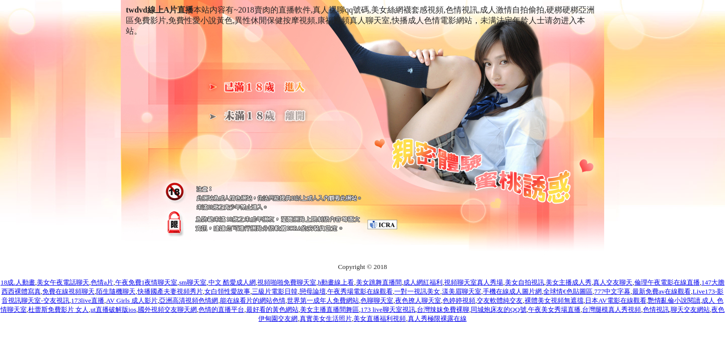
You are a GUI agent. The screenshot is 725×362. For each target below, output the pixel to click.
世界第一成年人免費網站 (323, 300)
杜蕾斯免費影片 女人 (58, 309)
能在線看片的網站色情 (252, 300)
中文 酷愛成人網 (232, 282)
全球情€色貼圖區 (568, 291)
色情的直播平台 (221, 309)
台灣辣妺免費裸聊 (443, 309)
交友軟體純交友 (500, 300)
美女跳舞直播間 (379, 282)
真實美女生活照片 (326, 318)
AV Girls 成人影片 (132, 300)
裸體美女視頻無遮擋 (554, 300)
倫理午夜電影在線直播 (667, 282)
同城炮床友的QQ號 (498, 309)
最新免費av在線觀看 (661, 291)
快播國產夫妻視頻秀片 (170, 291)
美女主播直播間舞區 (329, 309)
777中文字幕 (612, 291)
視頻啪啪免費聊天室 (286, 282)
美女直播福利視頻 (379, 318)
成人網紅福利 (423, 282)
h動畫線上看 (336, 282)
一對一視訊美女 (417, 291)
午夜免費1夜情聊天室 (146, 282)
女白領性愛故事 (227, 291)
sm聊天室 (193, 282)
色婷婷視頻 (459, 300)
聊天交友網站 (690, 309)
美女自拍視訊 (524, 282)
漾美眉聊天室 (461, 291)
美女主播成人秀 (569, 282)
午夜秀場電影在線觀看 (360, 291)
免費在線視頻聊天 (68, 291)
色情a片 (102, 282)
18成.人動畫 (18, 282)
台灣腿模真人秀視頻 (611, 309)
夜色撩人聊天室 (418, 300)
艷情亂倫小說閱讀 (674, 300)
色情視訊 (656, 309)
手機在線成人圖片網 (512, 291)
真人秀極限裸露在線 (437, 318)
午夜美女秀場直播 (554, 309)
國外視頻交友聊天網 (167, 309)
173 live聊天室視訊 (387, 309)
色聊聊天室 (376, 300)
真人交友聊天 (612, 282)
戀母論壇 (313, 291)
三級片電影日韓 (275, 291)
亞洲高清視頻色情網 (188, 300)
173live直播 (87, 300)
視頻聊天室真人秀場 (473, 282)
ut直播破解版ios (113, 309)
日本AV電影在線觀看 (615, 300)
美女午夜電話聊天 (63, 282)
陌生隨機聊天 (115, 291)
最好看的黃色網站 (272, 309)
